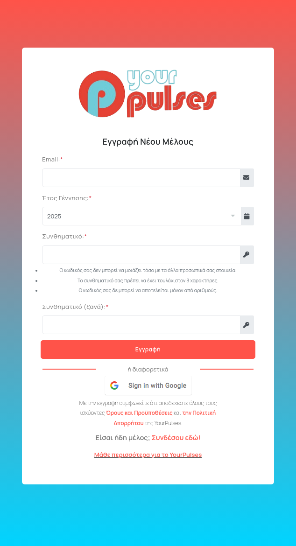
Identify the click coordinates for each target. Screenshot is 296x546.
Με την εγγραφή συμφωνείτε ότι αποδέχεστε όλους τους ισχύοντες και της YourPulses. (148, 413)
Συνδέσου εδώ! (175, 437)
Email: (51, 159)
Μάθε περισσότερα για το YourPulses (148, 454)
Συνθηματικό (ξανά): (74, 306)
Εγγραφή (148, 349)
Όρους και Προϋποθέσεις (140, 413)
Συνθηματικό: (63, 236)
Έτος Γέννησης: (65, 198)
